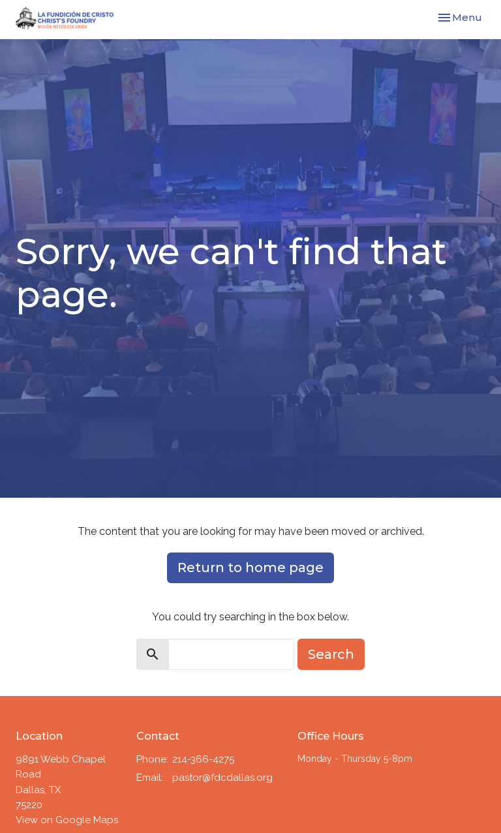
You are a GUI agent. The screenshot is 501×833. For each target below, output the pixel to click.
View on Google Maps (67, 820)
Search (331, 654)
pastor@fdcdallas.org (222, 777)
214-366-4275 (203, 759)
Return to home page (250, 567)
